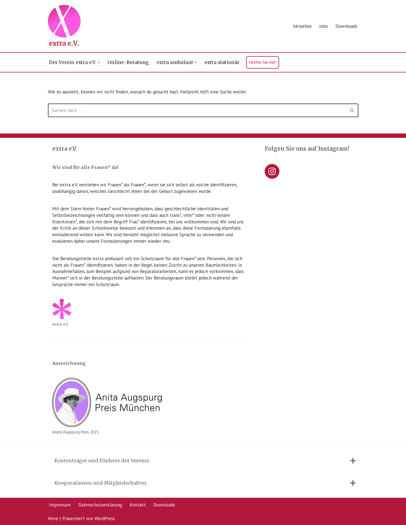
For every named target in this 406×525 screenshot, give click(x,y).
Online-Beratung (128, 62)
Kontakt (138, 505)
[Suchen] (197, 110)
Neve (53, 518)
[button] (99, 62)
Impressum (60, 505)
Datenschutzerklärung (100, 505)
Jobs (323, 26)
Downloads (346, 26)
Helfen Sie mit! (262, 62)
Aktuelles (302, 26)
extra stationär (222, 62)
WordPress (104, 518)
